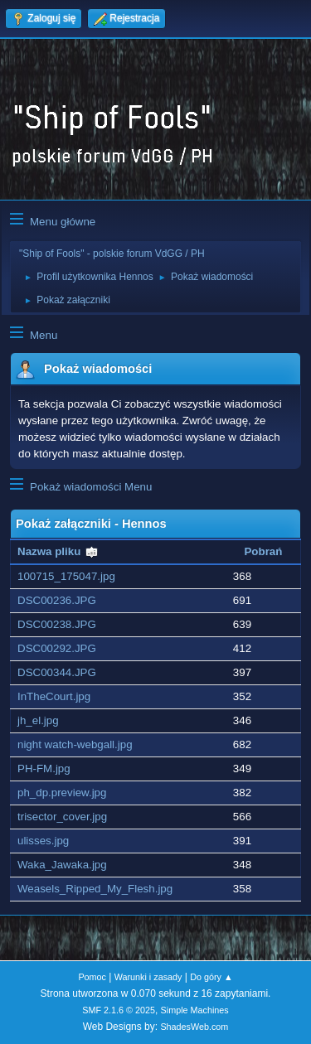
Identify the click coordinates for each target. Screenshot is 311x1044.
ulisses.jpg (43, 840)
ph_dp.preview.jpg (61, 792)
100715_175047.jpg (66, 576)
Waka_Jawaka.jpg (62, 864)
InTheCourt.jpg (53, 696)
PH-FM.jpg (43, 768)
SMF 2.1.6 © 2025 (118, 1010)
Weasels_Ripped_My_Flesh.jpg (95, 888)
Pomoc (92, 977)
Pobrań (263, 551)
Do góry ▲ (211, 977)
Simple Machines (195, 1010)
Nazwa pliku (58, 551)
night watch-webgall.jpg (75, 744)
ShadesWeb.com (194, 1027)
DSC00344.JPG (56, 672)
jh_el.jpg (38, 720)
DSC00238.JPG (56, 624)
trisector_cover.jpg (62, 816)
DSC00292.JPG (56, 648)
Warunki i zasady (148, 977)
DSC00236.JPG (56, 600)
